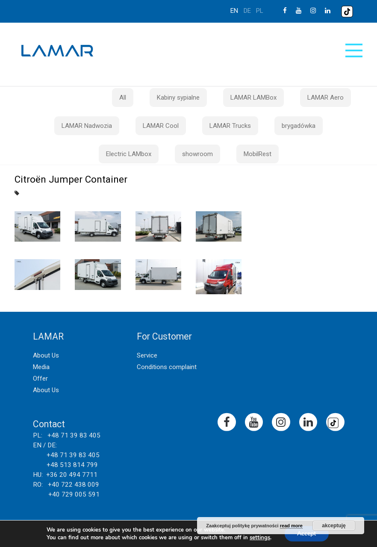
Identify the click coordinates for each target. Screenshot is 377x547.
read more (291, 525)
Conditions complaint (167, 367)
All (122, 97)
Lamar (57, 51)
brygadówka (298, 126)
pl (259, 11)
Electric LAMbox (128, 154)
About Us (46, 355)
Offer (40, 378)
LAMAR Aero (325, 97)
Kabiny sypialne (178, 97)
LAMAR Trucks (230, 126)
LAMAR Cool (161, 126)
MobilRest (257, 154)
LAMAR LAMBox (253, 97)
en (234, 11)
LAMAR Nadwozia (87, 126)
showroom (197, 154)
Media (41, 367)
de (247, 11)
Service (147, 355)
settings (260, 537)
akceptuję (333, 526)
